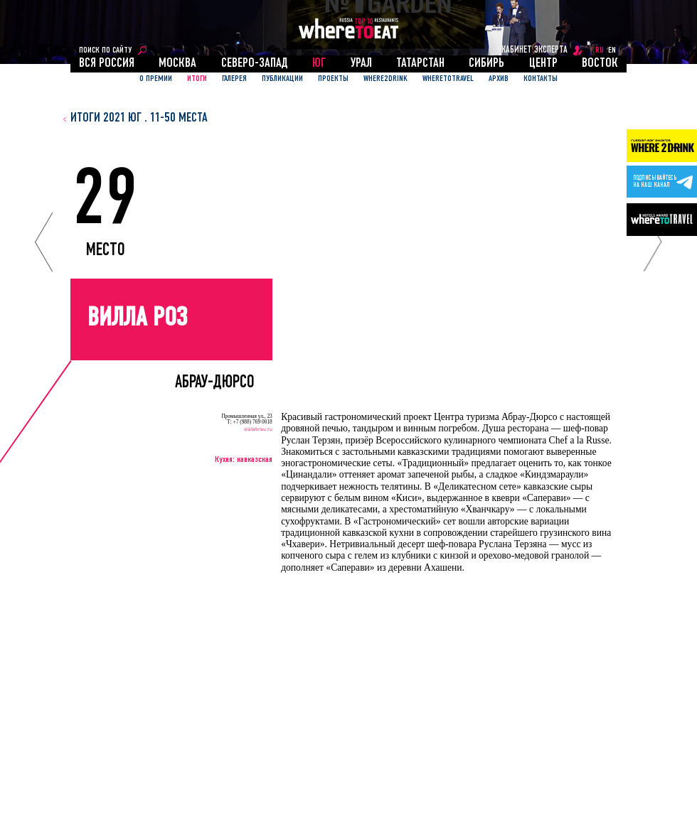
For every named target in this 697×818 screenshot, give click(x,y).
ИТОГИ (197, 79)
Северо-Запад (254, 64)
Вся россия (106, 64)
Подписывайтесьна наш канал (654, 182)
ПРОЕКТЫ (333, 79)
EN (612, 50)
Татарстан (420, 64)
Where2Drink (385, 79)
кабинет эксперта (534, 50)
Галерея (234, 79)
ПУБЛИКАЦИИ (282, 79)
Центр (543, 64)
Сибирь (486, 64)
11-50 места (179, 118)
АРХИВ (499, 79)
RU (599, 50)
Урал (361, 64)
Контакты (540, 79)
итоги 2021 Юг (106, 118)
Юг (319, 64)
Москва (177, 64)
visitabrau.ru (258, 428)
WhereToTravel (448, 79)
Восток (600, 64)
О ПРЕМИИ (155, 79)
